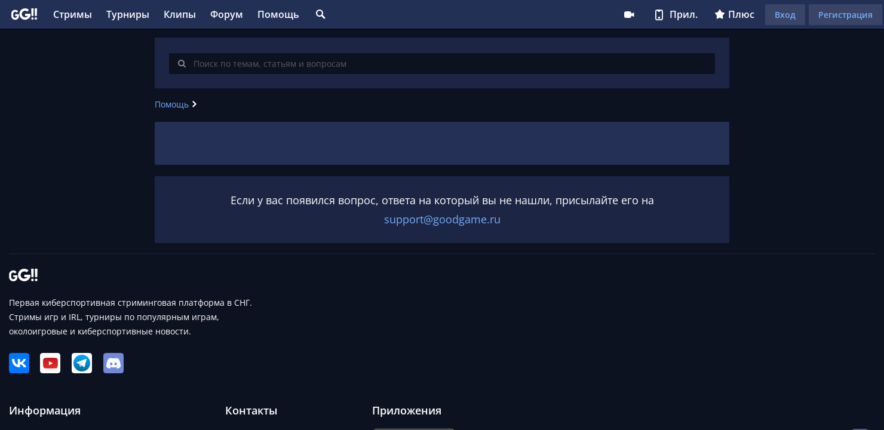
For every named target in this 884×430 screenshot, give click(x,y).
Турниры (127, 14)
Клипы (180, 14)
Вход (785, 14)
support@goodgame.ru (442, 219)
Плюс (734, 14)
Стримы (72, 14)
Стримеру (629, 14)
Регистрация (845, 14)
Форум (226, 14)
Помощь (278, 14)
